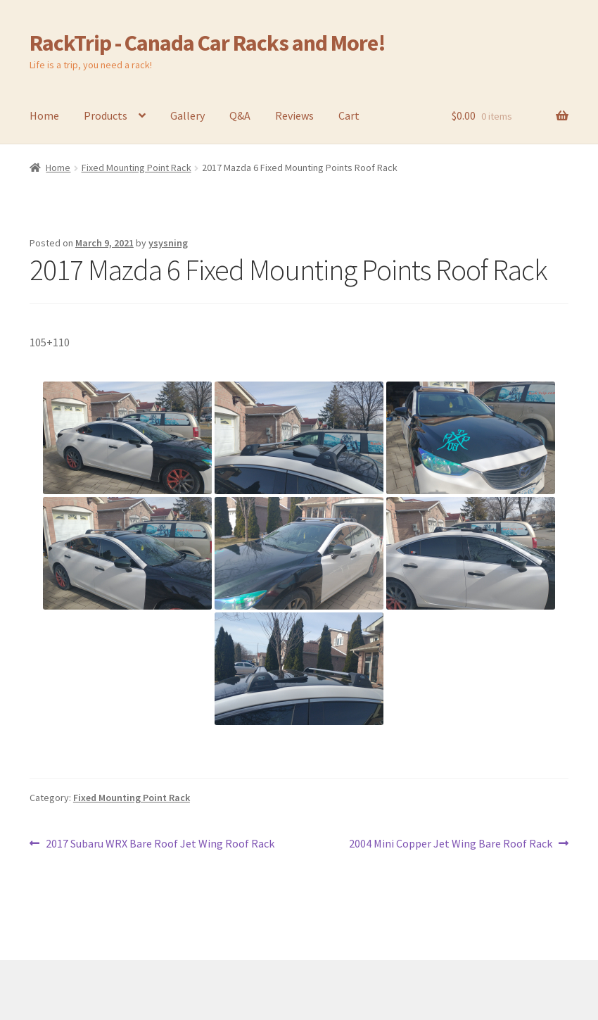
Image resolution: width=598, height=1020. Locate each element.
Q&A (239, 115)
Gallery (187, 115)
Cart (349, 115)
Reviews (294, 115)
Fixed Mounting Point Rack (136, 167)
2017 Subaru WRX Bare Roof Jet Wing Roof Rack (159, 844)
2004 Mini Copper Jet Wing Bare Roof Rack (450, 844)
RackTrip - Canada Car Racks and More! (208, 43)
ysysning (168, 243)
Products (105, 115)
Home (44, 115)
